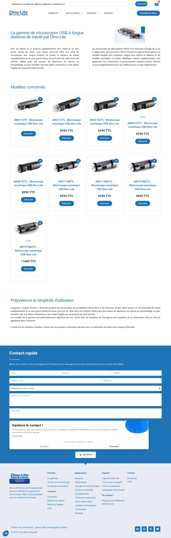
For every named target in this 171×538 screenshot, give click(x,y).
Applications (74, 13)
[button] (5, 533)
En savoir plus (17, 436)
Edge (142, 117)
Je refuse (44, 446)
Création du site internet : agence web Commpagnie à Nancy (39, 527)
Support (93, 13)
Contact (108, 13)
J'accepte (113, 446)
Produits (54, 13)
